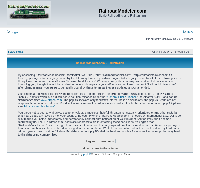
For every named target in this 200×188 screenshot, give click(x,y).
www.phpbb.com (51, 100)
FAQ (188, 32)
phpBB (87, 154)
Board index (15, 51)
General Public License (122, 96)
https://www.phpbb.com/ (39, 106)
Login (12, 32)
